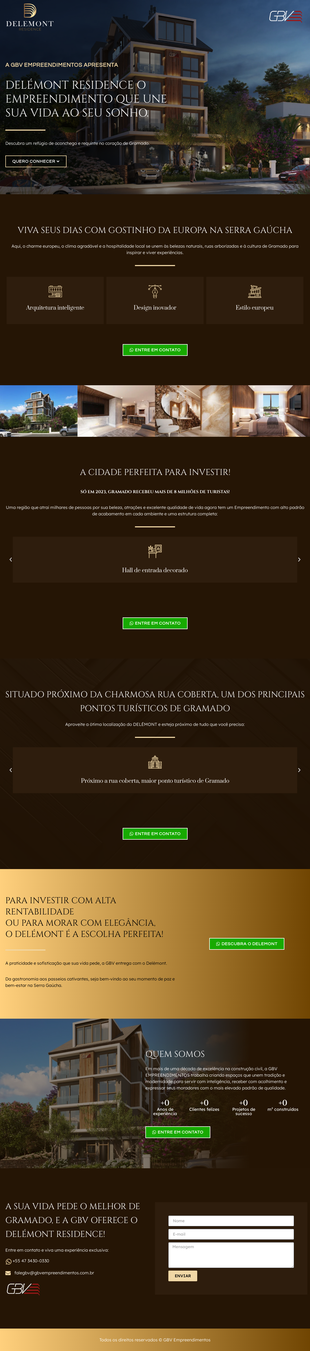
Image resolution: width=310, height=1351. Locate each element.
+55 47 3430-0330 (31, 1260)
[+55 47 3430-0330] (8, 1262)
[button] (10, 559)
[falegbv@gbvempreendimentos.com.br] (8, 1273)
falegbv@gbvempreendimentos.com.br (54, 1272)
